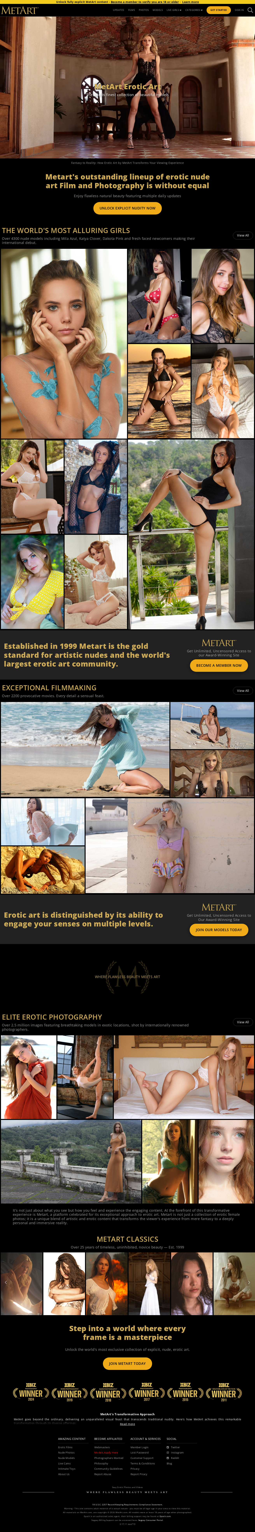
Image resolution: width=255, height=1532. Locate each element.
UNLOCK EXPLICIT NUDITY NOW (128, 208)
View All (243, 235)
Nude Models (66, 1458)
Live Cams (64, 1463)
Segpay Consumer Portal (150, 1520)
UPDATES (118, 10)
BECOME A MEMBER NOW (219, 665)
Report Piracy (139, 1474)
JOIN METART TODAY (127, 1363)
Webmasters (102, 1447)
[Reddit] (173, 1458)
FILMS (131, 10)
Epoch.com (165, 1516)
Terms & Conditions (143, 1463)
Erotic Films (65, 1447)
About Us (64, 1474)
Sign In (239, 10)
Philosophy (101, 1463)
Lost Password (140, 1452)
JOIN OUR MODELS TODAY (219, 929)
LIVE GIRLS (174, 10)
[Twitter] (173, 1447)
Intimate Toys (66, 1468)
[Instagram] (175, 1452)
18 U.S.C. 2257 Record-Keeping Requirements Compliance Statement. (127, 1504)
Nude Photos (66, 1452)
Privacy (135, 1468)
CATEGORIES (194, 10)
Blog (169, 1463)
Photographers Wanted (109, 1458)
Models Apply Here (106, 1452)
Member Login (140, 1447)
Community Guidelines (108, 1468)
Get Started (218, 10)
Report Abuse (102, 1474)
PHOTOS (144, 10)
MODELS (158, 10)
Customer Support (142, 1458)
